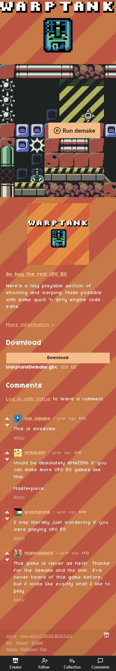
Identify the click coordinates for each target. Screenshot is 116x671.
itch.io (11, 635)
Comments (100, 663)
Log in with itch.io (28, 399)
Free (43, 649)
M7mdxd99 (35, 453)
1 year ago (64, 419)
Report (22, 642)
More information (30, 324)
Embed (37, 642)
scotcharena (37, 512)
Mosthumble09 (39, 553)
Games (11, 649)
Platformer (28, 649)
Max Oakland (37, 419)
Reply (19, 438)
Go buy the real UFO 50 (36, 274)
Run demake (74, 130)
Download (58, 358)
